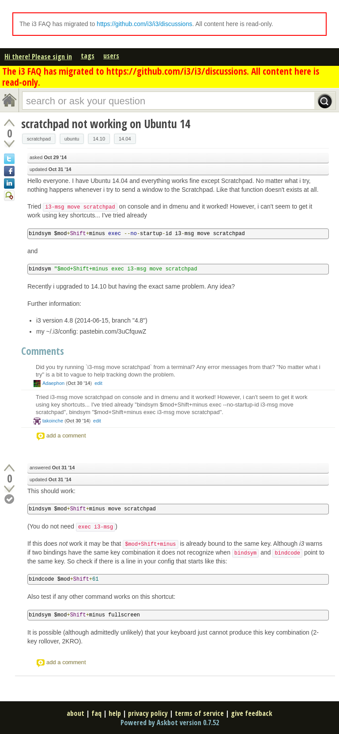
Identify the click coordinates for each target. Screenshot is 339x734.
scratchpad (39, 138)
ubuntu (71, 138)
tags (87, 56)
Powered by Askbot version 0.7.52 (170, 722)
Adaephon (53, 383)
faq (96, 713)
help (115, 713)
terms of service (199, 713)
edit (98, 383)
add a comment (66, 435)
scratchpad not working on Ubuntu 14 (105, 124)
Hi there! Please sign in (38, 56)
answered (52, 468)
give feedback (251, 713)
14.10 (99, 138)
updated (50, 169)
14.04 (125, 138)
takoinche (52, 420)
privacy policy (148, 713)
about (75, 713)
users (111, 56)
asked (48, 157)
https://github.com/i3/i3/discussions (144, 23)
